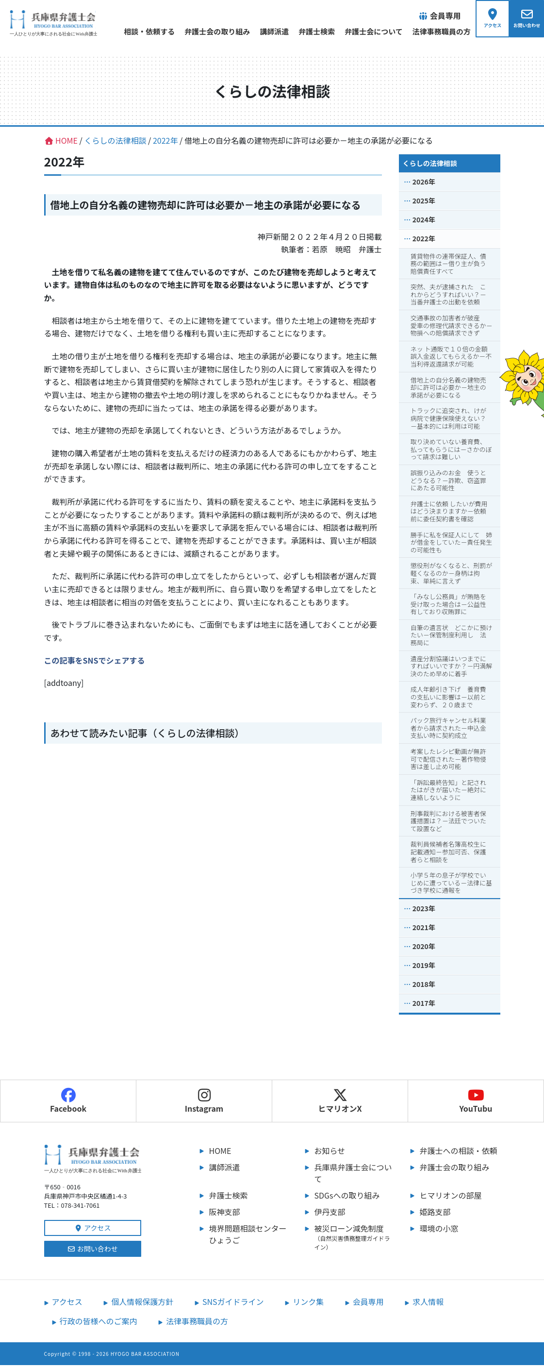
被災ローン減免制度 (354, 1239)
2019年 (423, 968)
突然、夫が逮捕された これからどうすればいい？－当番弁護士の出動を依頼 (448, 297)
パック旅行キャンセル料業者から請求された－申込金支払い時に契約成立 (448, 731)
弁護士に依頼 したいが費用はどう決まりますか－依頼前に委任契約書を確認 (449, 514)
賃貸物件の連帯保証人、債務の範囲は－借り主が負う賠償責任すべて (448, 266)
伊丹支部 (330, 1214)
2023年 (423, 911)
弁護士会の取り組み (203, 31)
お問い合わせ (92, 1251)
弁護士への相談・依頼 (458, 1153)
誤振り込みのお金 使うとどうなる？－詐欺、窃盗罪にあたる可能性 (448, 483)
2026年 (423, 184)
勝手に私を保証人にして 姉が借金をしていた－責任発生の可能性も (452, 545)
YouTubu (476, 1104)
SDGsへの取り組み (347, 1198)
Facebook (68, 1104)
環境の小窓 (439, 1231)
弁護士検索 (302, 31)
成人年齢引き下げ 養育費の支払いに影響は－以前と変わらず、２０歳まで (448, 700)
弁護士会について (359, 31)
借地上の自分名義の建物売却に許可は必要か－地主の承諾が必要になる (448, 390)
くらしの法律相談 (430, 166)
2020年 (423, 949)
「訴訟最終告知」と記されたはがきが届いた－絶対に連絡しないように (448, 793)
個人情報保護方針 (142, 1304)
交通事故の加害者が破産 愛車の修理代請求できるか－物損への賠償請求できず (452, 328)
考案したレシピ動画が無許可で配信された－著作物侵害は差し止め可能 (448, 762)
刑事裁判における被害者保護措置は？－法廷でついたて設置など (448, 824)
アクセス (92, 1230)
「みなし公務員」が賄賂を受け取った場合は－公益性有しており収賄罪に (448, 607)
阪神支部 (224, 1214)
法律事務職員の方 (427, 31)
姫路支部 (435, 1214)
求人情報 (428, 1304)
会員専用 (368, 1304)
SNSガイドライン (233, 1304)
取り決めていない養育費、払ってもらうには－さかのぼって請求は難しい (451, 452)
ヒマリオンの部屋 (451, 1198)
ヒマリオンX (340, 1104)
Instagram (204, 1104)
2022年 (423, 241)
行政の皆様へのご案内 (98, 1324)
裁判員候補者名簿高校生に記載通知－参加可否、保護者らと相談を (448, 855)
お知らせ (330, 1153)
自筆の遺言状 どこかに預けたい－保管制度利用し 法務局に (452, 638)
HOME (220, 1153)
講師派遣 (260, 31)
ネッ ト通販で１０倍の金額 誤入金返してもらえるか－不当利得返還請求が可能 (452, 359)
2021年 (423, 930)
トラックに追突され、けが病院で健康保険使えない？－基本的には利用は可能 (448, 421)
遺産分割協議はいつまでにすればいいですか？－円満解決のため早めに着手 (452, 669)
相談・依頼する (135, 31)
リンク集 (308, 1304)
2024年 (423, 222)
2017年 (423, 1006)
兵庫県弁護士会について (353, 1175)
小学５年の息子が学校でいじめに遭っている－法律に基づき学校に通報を (451, 885)
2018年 (423, 987)
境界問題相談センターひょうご (248, 1237)
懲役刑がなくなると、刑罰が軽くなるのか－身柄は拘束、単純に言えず (451, 576)
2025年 (423, 203)
